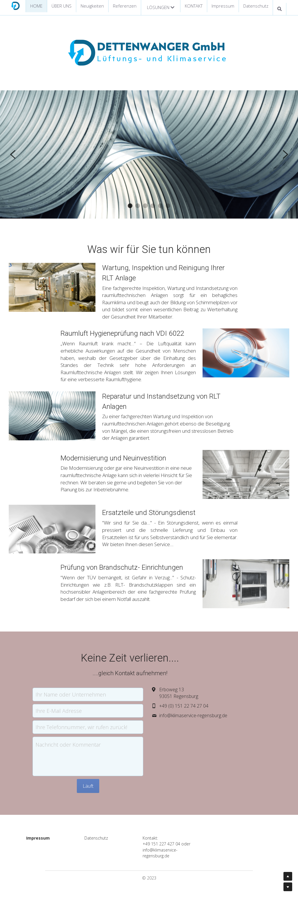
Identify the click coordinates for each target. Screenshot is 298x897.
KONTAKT (194, 6)
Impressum (223, 6)
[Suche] (279, 9)
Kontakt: (159, 832)
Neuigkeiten (92, 6)
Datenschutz (255, 6)
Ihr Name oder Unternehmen (90, 688)
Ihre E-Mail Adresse (78, 704)
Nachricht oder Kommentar (87, 738)
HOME (36, 6)
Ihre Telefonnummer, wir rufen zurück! (100, 720)
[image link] (15, 5)
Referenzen (124, 6)
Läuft (107, 779)
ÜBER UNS (62, 6)
